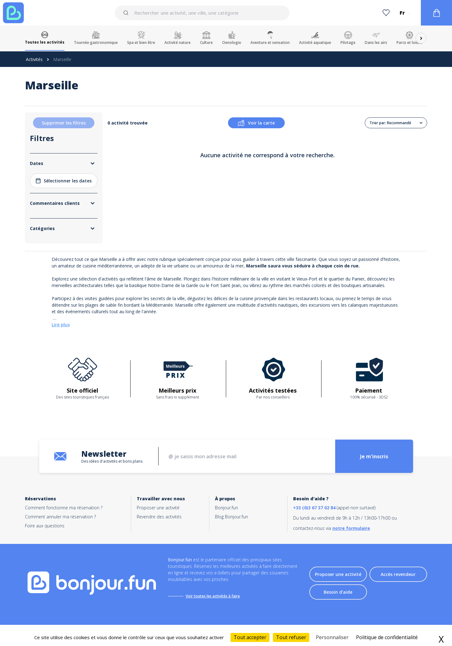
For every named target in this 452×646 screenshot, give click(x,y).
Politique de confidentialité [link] (387, 637)
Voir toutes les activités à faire (213, 596)
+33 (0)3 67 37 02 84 (314, 508)
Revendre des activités (159, 517)
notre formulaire (351, 528)
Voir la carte (256, 123)
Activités (34, 59)
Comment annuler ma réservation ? (60, 517)
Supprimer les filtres (64, 123)
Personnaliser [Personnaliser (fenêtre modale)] (332, 637)
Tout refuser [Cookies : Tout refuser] (291, 637)
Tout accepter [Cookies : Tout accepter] (250, 637)
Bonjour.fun (226, 508)
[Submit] (127, 13)
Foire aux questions (44, 526)
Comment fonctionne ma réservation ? (63, 508)
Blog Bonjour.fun (231, 517)
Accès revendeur (398, 574)
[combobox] (202, 13)
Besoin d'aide (338, 592)
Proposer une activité (158, 508)
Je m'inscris (374, 456)
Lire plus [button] (61, 325)
